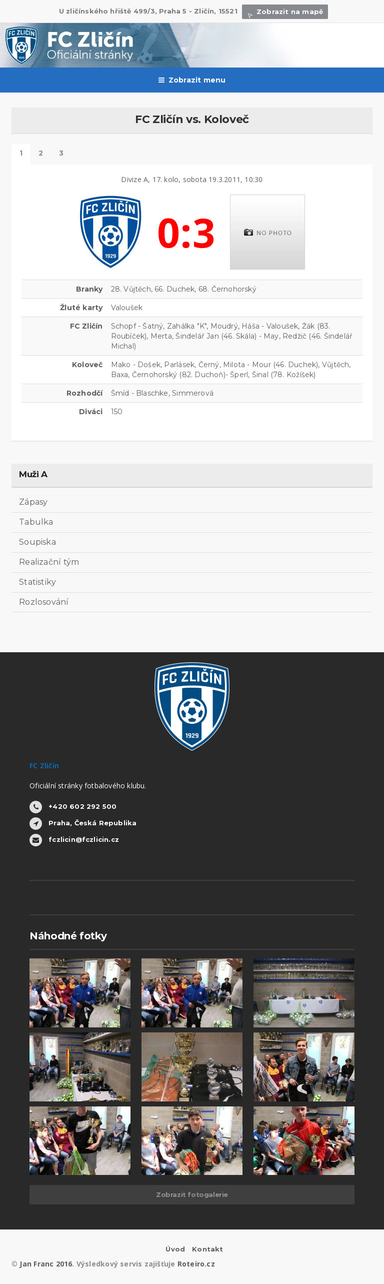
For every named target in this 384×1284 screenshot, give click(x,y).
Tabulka (36, 522)
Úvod (175, 1249)
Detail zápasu (21, 154)
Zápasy (33, 502)
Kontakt (207, 1249)
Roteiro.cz (196, 1263)
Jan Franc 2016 (46, 1263)
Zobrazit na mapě (285, 12)
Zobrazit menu (192, 80)
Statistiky (37, 582)
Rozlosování (44, 602)
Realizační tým (49, 562)
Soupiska (37, 542)
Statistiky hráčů (40, 154)
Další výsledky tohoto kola (61, 154)
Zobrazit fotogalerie (192, 1194)
